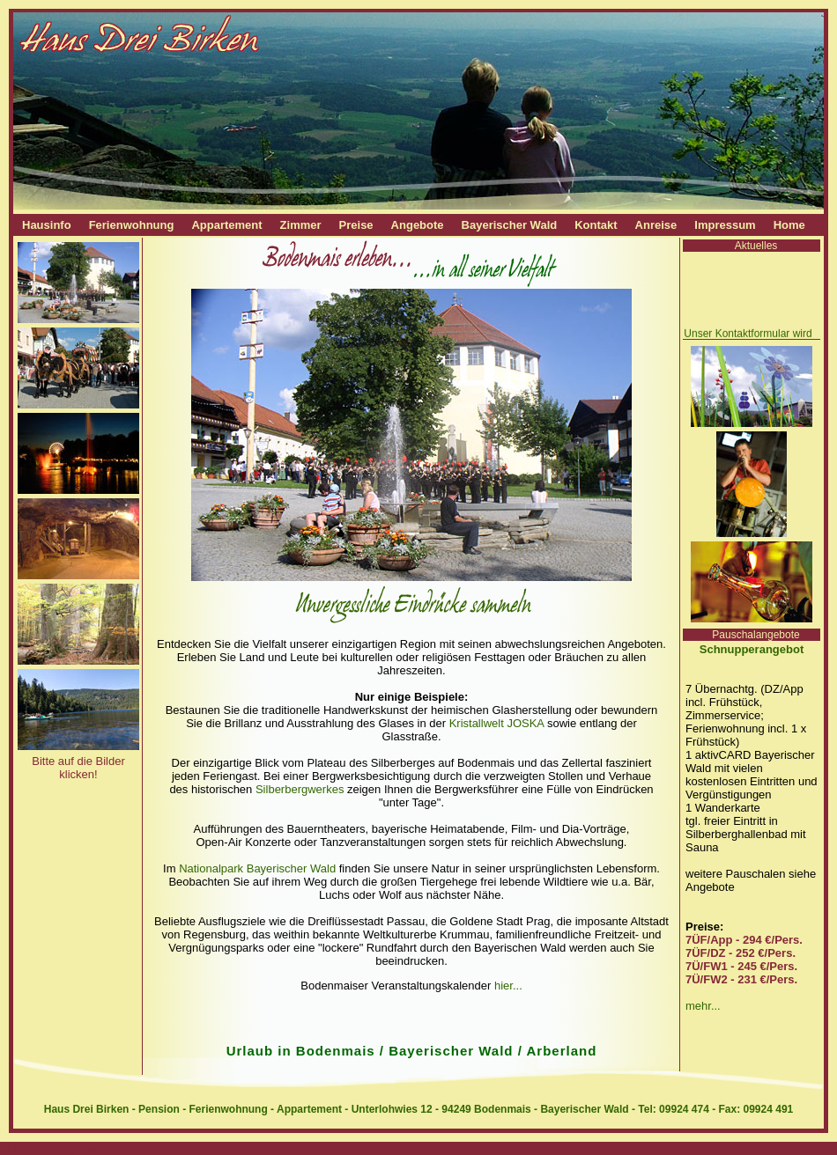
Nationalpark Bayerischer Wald (257, 868)
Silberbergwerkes (300, 789)
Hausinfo (46, 225)
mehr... (703, 1005)
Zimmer (301, 225)
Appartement (226, 225)
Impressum (724, 225)
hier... (508, 985)
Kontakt (595, 225)
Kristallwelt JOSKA (496, 723)
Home (789, 225)
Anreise (656, 225)
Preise (356, 225)
